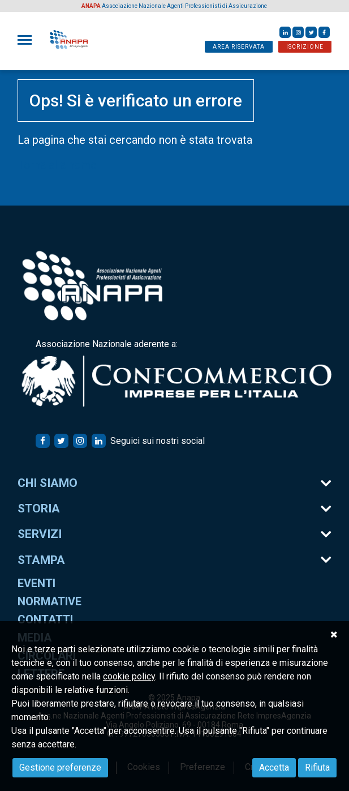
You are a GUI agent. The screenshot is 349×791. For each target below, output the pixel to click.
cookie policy (129, 676)
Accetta (274, 767)
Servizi (40, 534)
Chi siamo (47, 483)
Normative (49, 601)
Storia (39, 508)
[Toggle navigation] (28, 40)
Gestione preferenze (60, 767)
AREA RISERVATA (239, 47)
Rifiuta (317, 767)
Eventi (36, 583)
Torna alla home (57, 165)
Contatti (45, 619)
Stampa (41, 560)
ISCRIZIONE (305, 47)
